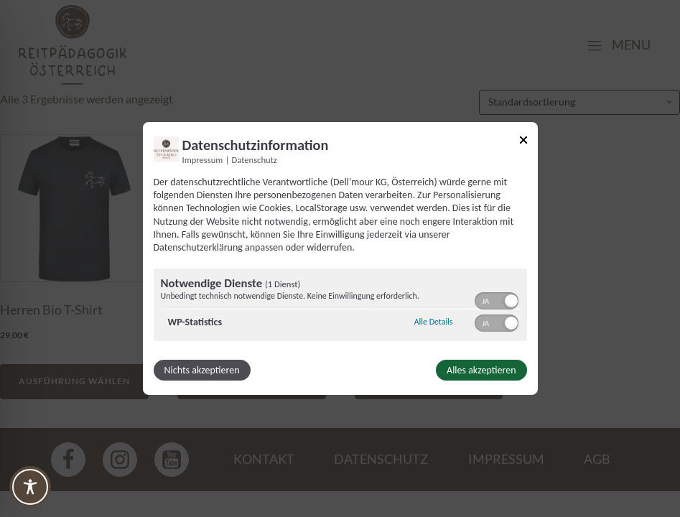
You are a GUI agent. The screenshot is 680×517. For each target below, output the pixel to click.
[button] (511, 300)
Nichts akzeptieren (202, 370)
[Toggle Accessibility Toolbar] (30, 486)
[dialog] (340, 258)
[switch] (496, 299)
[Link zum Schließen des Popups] (523, 142)
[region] (340, 307)
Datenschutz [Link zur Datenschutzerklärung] (254, 159)
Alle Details (433, 322)
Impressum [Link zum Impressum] (202, 159)
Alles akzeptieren (481, 370)
